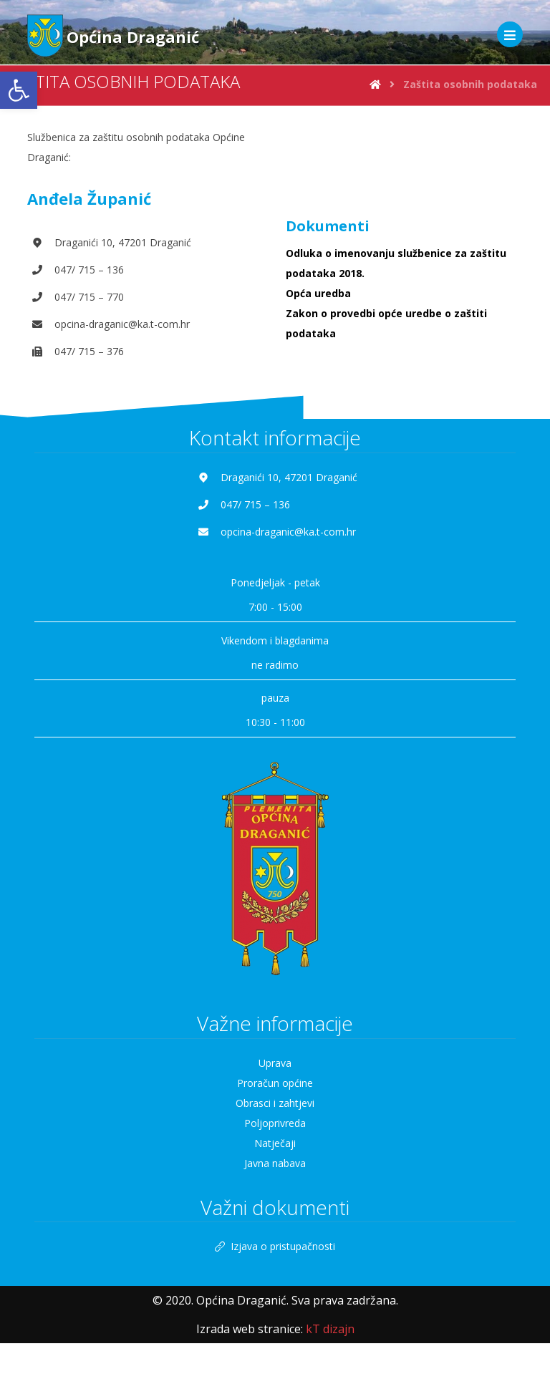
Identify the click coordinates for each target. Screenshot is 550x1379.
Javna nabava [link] (275, 1163)
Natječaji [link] (275, 1143)
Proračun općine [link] (275, 1083)
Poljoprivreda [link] (275, 1123)
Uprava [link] (275, 1063)
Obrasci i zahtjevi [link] (275, 1103)
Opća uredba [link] (318, 293)
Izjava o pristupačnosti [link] (275, 1247)
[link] (18, 90)
